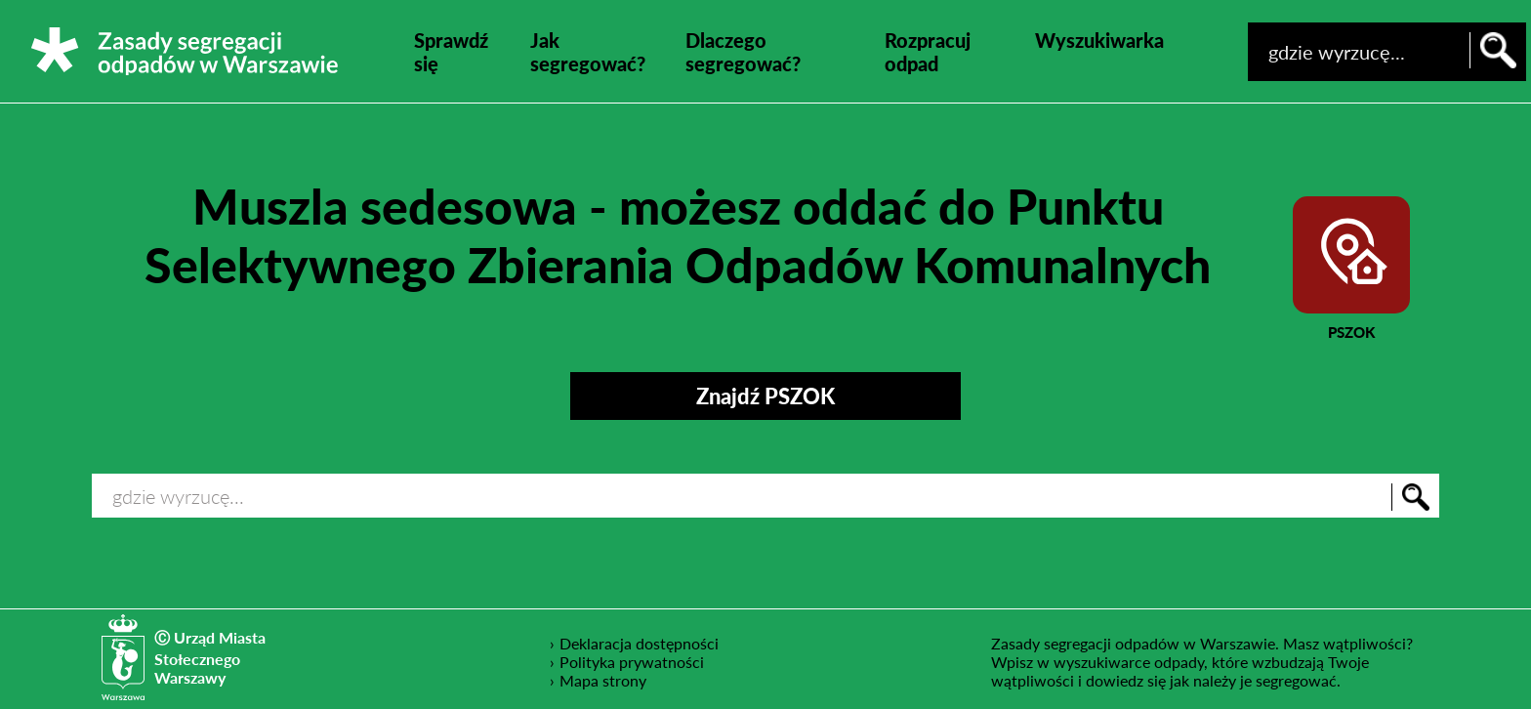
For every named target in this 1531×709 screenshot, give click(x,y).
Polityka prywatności (632, 661)
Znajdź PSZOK (765, 396)
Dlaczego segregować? (743, 51)
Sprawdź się (451, 51)
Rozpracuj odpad (928, 51)
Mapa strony (602, 680)
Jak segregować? (587, 51)
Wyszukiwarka (1099, 40)
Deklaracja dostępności (639, 642)
